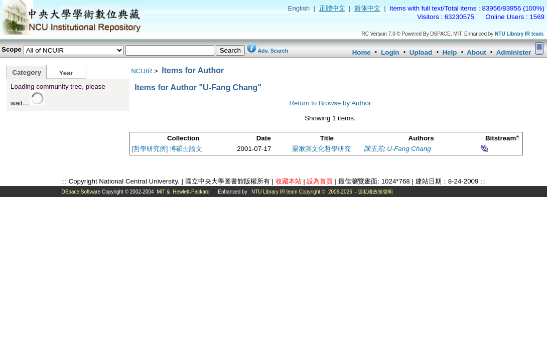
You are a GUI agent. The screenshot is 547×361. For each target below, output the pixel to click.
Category (26, 72)
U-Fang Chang (409, 148)
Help (449, 52)
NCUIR (141, 71)
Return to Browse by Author (330, 103)
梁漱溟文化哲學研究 (321, 148)
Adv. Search (272, 51)
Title (327, 138)
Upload (420, 52)
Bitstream (500, 138)
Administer (513, 52)
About (476, 52)
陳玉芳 (373, 148)
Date (263, 138)
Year (66, 73)
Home (361, 52)
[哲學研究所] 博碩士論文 (166, 148)
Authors (421, 138)
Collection (183, 138)
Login (390, 52)
